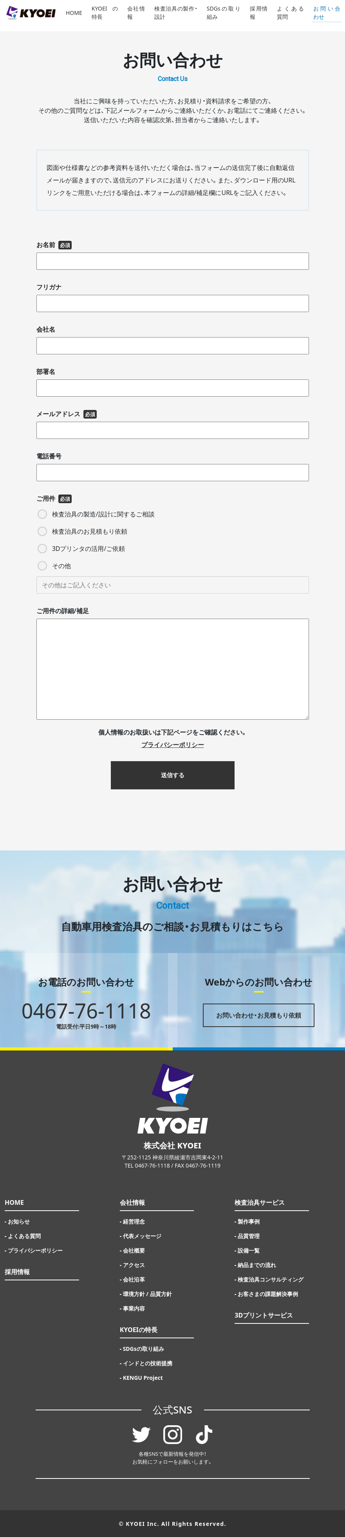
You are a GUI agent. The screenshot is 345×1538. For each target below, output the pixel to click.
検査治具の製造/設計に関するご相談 (96, 514)
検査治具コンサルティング (270, 1280)
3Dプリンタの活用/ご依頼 (81, 548)
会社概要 (134, 1251)
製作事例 (249, 1222)
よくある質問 (290, 15)
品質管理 (249, 1236)
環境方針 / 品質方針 (147, 1294)
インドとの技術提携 (147, 1364)
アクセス (134, 1265)
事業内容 (134, 1309)
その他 (54, 565)
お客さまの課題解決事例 (268, 1294)
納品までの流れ (257, 1265)
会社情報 (136, 15)
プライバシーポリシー (35, 1251)
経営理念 (134, 1222)
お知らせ (19, 1222)
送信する (172, 775)
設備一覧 (249, 1251)
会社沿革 (134, 1280)
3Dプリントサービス (264, 1316)
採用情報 (258, 15)
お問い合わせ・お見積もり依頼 (258, 1016)
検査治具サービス (260, 1203)
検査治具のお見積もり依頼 (82, 531)
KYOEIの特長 (105, 15)
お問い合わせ (326, 15)
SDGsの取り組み (223, 15)
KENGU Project (143, 1378)
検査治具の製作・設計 (175, 15)
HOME (74, 16)
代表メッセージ (142, 1236)
